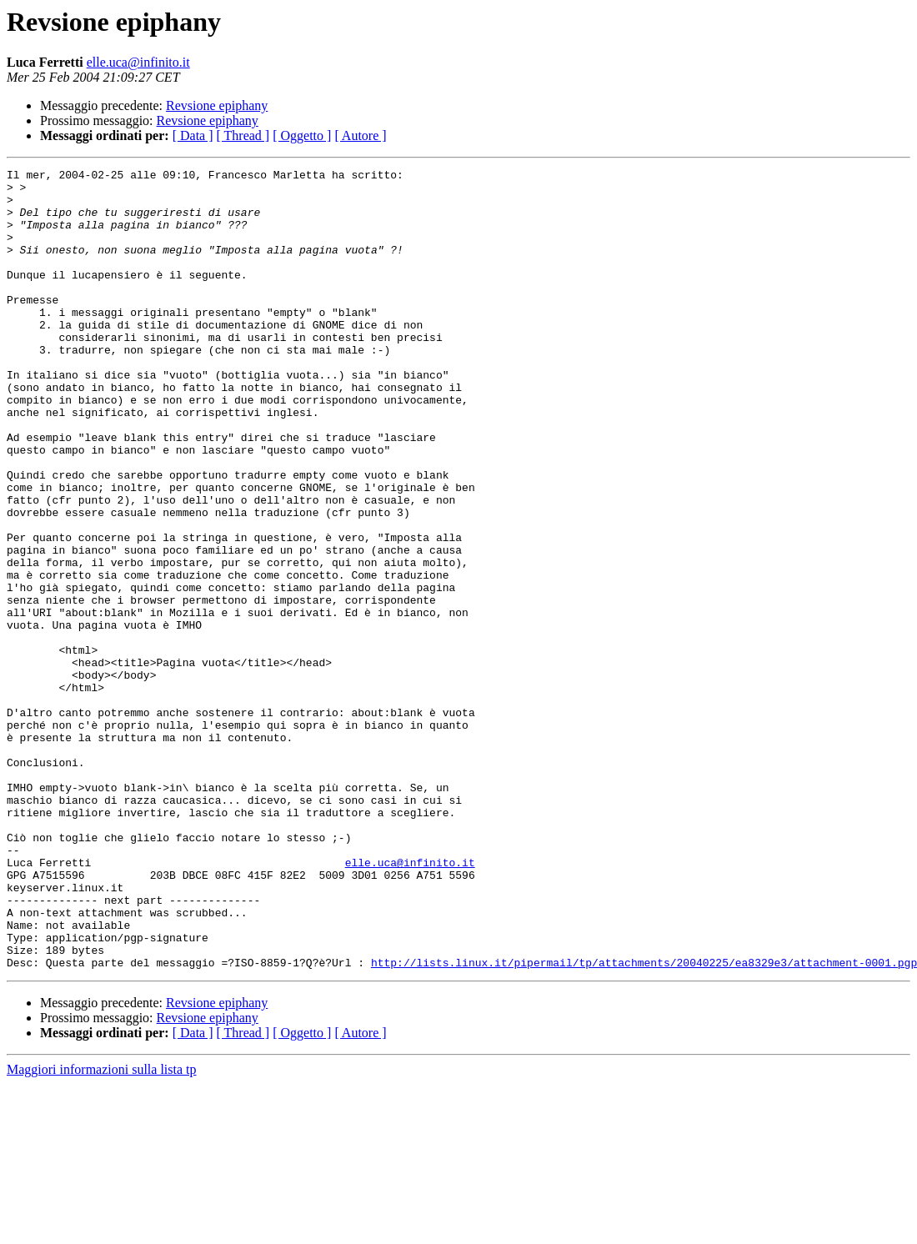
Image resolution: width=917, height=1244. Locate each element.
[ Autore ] (360, 135)
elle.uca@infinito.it (138, 62)
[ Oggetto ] (302, 135)
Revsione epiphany (217, 105)
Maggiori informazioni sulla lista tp (102, 1229)
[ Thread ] (243, 135)
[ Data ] (193, 135)
